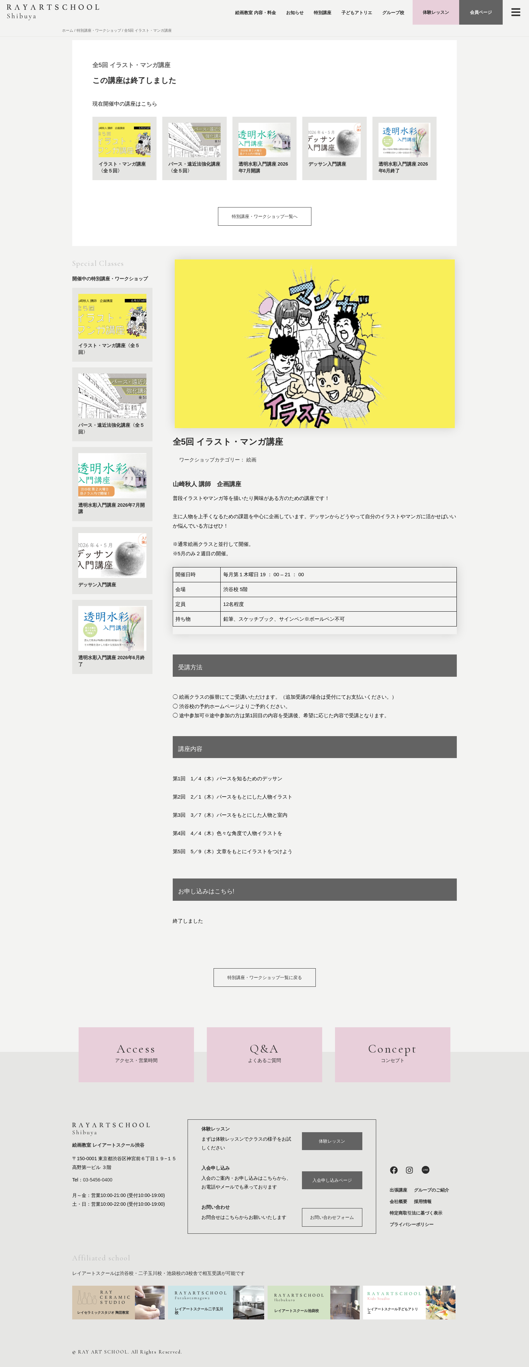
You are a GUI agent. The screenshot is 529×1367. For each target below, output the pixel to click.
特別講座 (322, 13)
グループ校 (393, 13)
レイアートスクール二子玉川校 (199, 1310)
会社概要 (398, 1200)
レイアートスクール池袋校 (296, 1310)
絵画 (251, 460)
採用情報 (422, 1200)
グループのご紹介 (431, 1189)
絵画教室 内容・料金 (255, 13)
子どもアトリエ (356, 13)
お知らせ (295, 13)
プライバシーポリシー (412, 1223)
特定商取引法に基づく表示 (416, 1212)
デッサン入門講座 (327, 164)
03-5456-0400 (97, 1179)
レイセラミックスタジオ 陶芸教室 (103, 1312)
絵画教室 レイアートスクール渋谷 (108, 1144)
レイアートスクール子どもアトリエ (392, 1309)
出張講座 (398, 1189)
